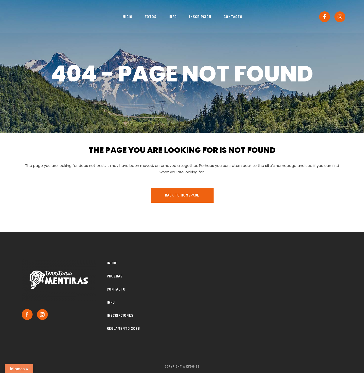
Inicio (112, 263)
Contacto (116, 289)
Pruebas (115, 276)
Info (111, 302)
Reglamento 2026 (123, 328)
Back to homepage (182, 195)
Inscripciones (120, 315)
